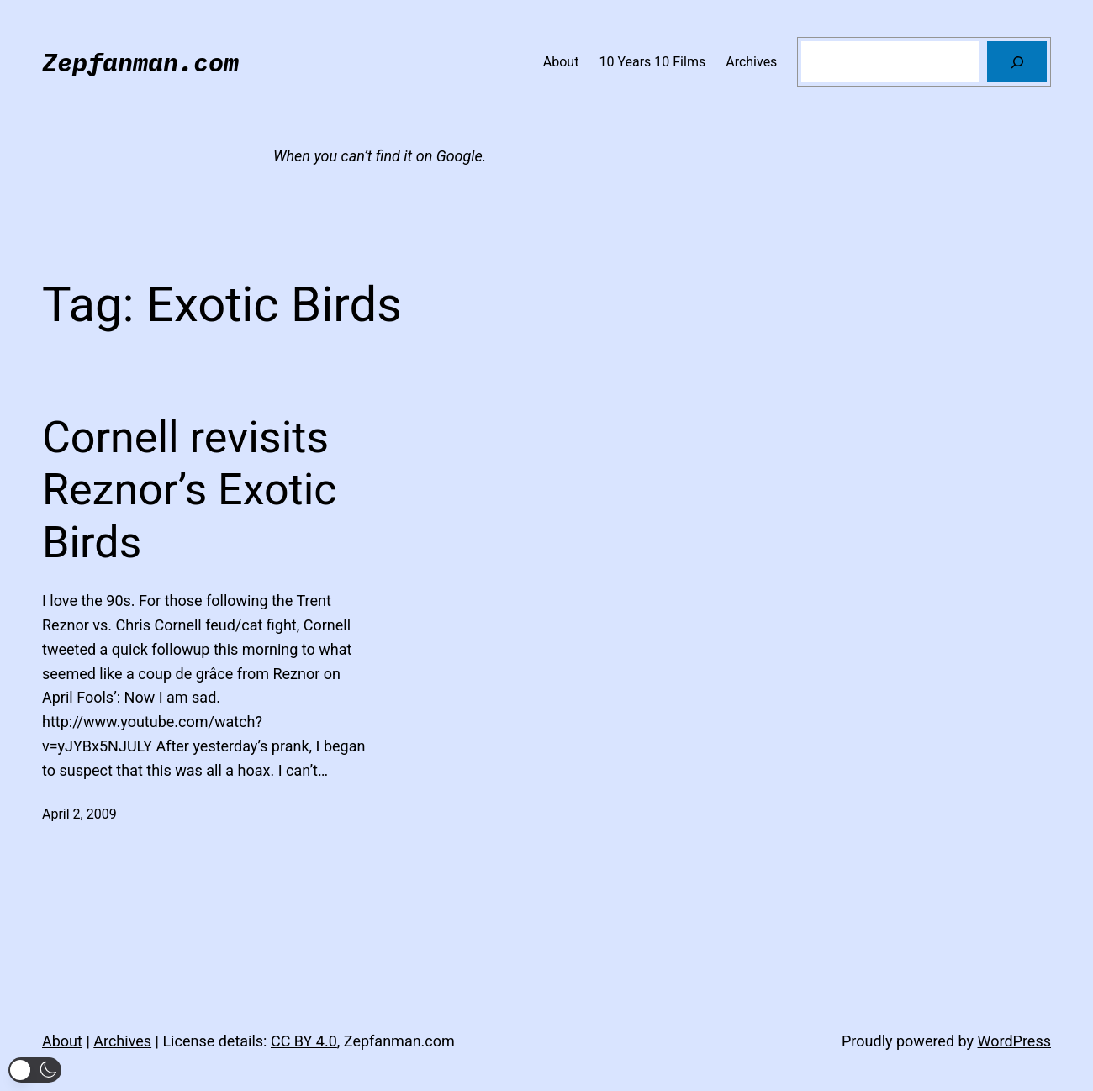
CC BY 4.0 (304, 1041)
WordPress (1014, 1041)
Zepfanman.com (140, 61)
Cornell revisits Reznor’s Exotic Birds (189, 490)
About (62, 1041)
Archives (122, 1041)
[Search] (1017, 61)
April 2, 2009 (79, 814)
